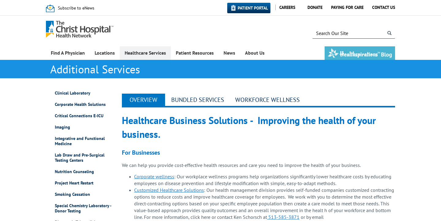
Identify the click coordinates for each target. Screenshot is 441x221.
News (229, 53)
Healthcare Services (145, 53)
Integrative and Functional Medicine (80, 141)
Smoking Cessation (72, 194)
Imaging (62, 127)
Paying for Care (347, 7)
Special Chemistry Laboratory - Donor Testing (83, 208)
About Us (255, 53)
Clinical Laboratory (72, 93)
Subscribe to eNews (76, 8)
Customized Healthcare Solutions (169, 190)
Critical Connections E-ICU (79, 115)
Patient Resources (195, 53)
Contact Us (383, 7)
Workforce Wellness (267, 99)
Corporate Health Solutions (80, 104)
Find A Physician (68, 53)
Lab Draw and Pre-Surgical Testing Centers (79, 158)
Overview (143, 100)
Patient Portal (253, 8)
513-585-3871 (283, 217)
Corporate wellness (154, 176)
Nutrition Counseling (74, 171)
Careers (287, 7)
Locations (105, 53)
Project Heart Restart (74, 183)
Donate (314, 7)
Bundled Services (197, 99)
